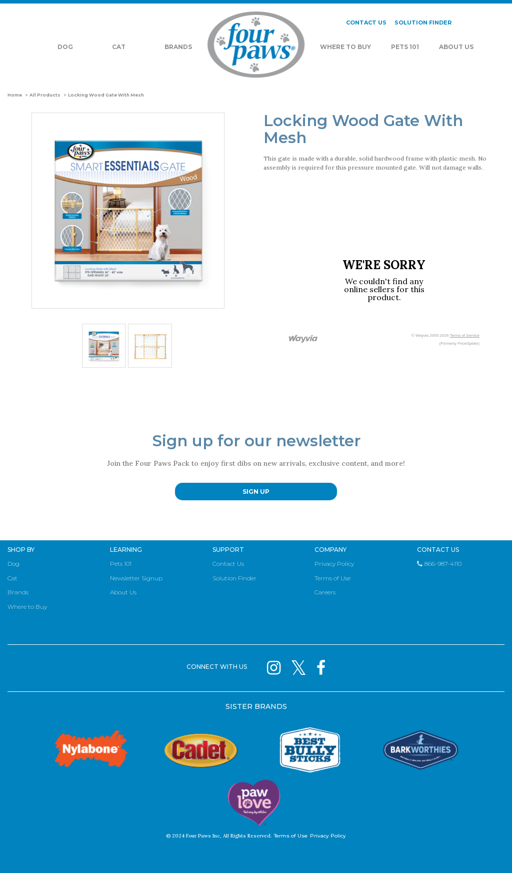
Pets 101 (405, 47)
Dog (65, 47)
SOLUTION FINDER (423, 22)
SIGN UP (256, 491)
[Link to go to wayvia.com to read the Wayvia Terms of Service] (303, 339)
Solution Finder (234, 578)
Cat (119, 47)
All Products (45, 95)
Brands (178, 47)
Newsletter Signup (136, 578)
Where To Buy (345, 47)
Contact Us (228, 563)
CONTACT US (366, 22)
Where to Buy (27, 606)
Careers (325, 592)
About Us (456, 47)
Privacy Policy (334, 563)
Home (15, 95)
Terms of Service (465, 335)
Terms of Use (332, 578)
